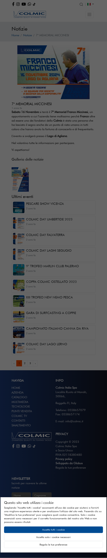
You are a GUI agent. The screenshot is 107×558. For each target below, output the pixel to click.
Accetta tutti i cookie (53, 529)
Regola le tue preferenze (53, 544)
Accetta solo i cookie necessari (53, 537)
